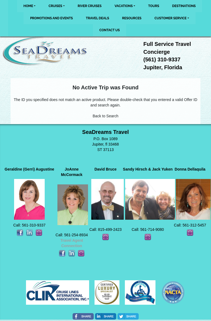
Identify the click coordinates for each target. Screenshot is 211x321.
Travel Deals (97, 18)
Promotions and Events (51, 18)
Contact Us (109, 30)
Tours (153, 6)
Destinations (184, 6)
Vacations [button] (124, 6)
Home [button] (28, 6)
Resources (131, 18)
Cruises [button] (55, 6)
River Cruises (90, 6)
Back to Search (105, 116)
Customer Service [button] (170, 18)
